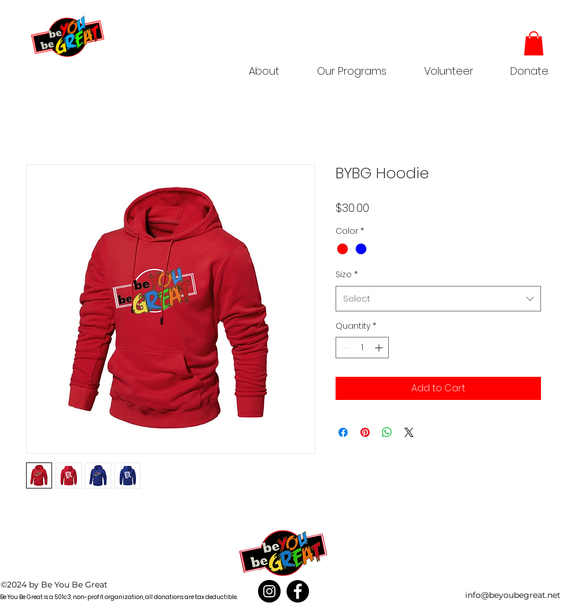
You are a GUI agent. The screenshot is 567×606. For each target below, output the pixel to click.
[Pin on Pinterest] (365, 432)
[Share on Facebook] (343, 432)
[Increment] (380, 347)
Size (347, 274)
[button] (351, 66)
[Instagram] (269, 591)
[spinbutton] (362, 347)
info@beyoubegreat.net (513, 595)
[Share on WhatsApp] (387, 432)
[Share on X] (409, 432)
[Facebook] (297, 591)
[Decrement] (344, 347)
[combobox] (438, 298)
